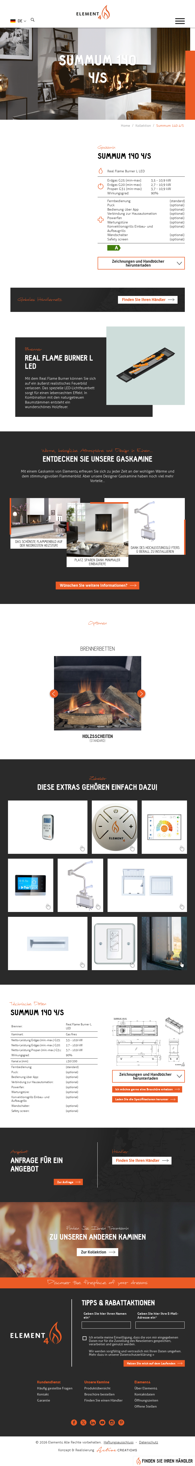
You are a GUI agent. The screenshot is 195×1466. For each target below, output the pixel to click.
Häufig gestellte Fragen (54, 1388)
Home (125, 126)
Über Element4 (145, 1388)
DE (20, 21)
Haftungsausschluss (118, 1442)
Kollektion (143, 126)
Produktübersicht (97, 1388)
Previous (54, 693)
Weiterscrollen (96, 95)
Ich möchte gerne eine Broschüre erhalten (144, 1089)
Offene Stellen (145, 1406)
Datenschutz (148, 1442)
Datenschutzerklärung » (137, 1354)
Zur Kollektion (93, 1252)
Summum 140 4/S (170, 126)
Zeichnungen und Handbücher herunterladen (138, 263)
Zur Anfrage (65, 1182)
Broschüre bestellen (99, 1394)
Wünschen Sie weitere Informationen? (93, 585)
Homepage (97, 21)
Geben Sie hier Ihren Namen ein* (105, 1316)
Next (141, 693)
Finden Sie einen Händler (103, 1400)
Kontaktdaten (144, 1394)
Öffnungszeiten (146, 1400)
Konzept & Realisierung (97, 1450)
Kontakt (43, 1394)
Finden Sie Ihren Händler (143, 299)
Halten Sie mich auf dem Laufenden (151, 1363)
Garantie (43, 1400)
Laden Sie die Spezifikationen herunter (141, 1099)
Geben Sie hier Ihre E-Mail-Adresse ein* (157, 1316)
